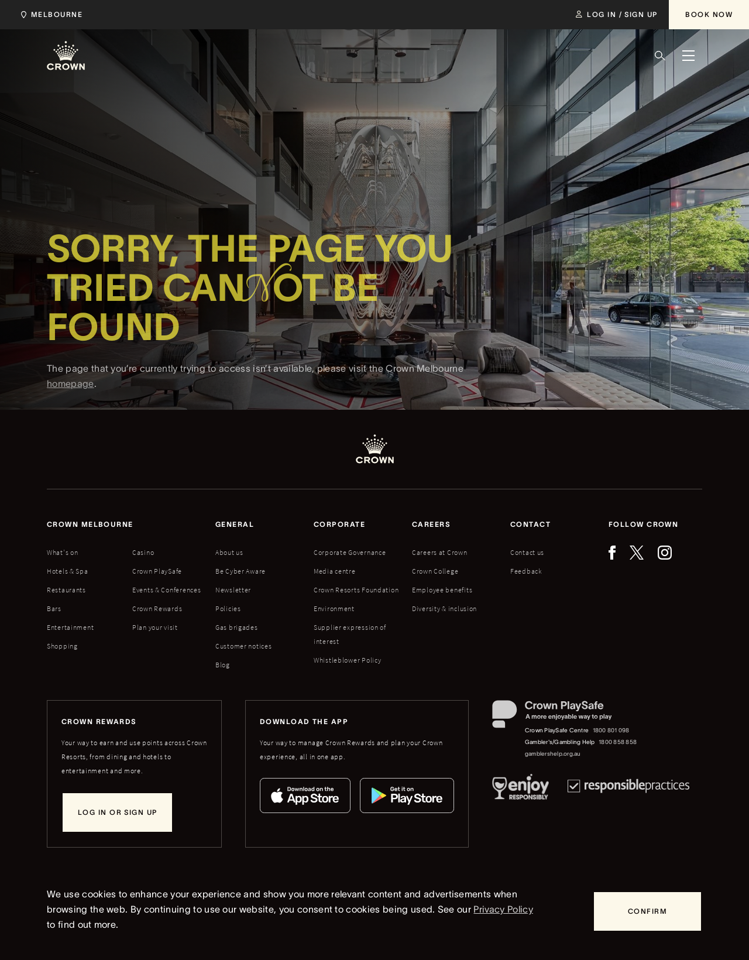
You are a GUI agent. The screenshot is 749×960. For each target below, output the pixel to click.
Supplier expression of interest (350, 634)
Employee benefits (442, 589)
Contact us (527, 552)
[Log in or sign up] (117, 812)
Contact (530, 524)
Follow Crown (643, 524)
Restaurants (66, 589)
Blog (222, 664)
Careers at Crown (440, 552)
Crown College (435, 571)
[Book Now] (709, 14)
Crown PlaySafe (157, 571)
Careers (431, 524)
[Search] (660, 56)
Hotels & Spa (67, 571)
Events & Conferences (166, 589)
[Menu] (688, 56)
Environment (334, 608)
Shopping (62, 646)
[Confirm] (647, 911)
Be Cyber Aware (240, 571)
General (234, 524)
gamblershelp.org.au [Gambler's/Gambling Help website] (553, 753)
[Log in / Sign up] (616, 14)
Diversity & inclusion (444, 608)
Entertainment (70, 627)
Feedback (526, 571)
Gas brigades (236, 627)
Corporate (339, 524)
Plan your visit (155, 627)
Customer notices (243, 646)
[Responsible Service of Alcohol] (520, 789)
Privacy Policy (502, 909)
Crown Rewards (157, 608)
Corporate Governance (350, 552)
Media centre (335, 571)
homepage (70, 398)
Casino (143, 552)
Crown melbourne (90, 524)
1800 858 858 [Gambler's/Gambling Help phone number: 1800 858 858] (617, 742)
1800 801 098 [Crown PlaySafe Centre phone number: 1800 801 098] (611, 730)
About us (229, 552)
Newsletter (233, 589)
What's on (62, 552)
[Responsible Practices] (628, 789)
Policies (228, 608)
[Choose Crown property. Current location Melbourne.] (49, 14)
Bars (54, 608)
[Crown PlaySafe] (565, 716)
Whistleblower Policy (347, 660)
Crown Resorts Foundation (356, 589)
